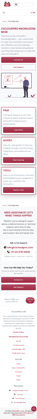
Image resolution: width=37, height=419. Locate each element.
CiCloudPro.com (17, 411)
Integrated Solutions (18, 337)
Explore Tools (18, 190)
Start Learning (18, 160)
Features (18, 372)
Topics (18, 376)
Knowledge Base (20, 402)
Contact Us (18, 60)
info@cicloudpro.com (20, 247)
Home (18, 364)
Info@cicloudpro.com (20, 390)
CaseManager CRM (18, 349)
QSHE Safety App (18, 353)
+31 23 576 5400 (20, 252)
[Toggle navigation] (4, 13)
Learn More (18, 130)
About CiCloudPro (18, 368)
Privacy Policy (18, 332)
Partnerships (20, 398)
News (18, 380)
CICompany (27, 413)
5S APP (18, 341)
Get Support (19, 67)
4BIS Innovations (18, 415)
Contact (20, 394)
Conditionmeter (18, 345)
